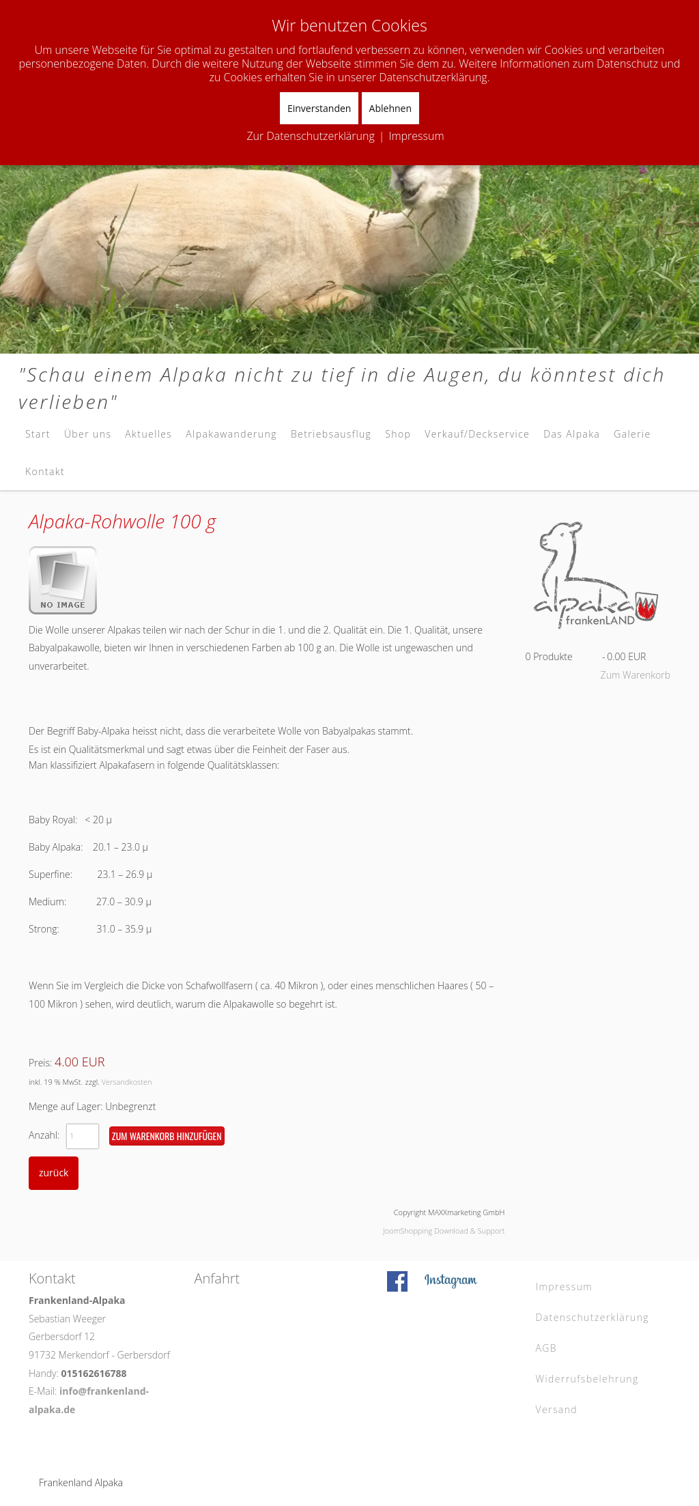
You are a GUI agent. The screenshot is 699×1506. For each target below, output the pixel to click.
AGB (547, 1347)
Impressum (564, 1286)
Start (38, 433)
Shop (398, 433)
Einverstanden (319, 108)
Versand (557, 1409)
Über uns (87, 433)
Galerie (632, 433)
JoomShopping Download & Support (443, 1230)
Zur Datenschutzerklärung (310, 135)
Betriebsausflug (331, 433)
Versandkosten (127, 1082)
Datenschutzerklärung (593, 1317)
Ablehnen (390, 108)
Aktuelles (148, 433)
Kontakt (45, 471)
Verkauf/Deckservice (477, 433)
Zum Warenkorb (635, 674)
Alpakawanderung (231, 433)
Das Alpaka (571, 433)
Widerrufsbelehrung (587, 1378)
